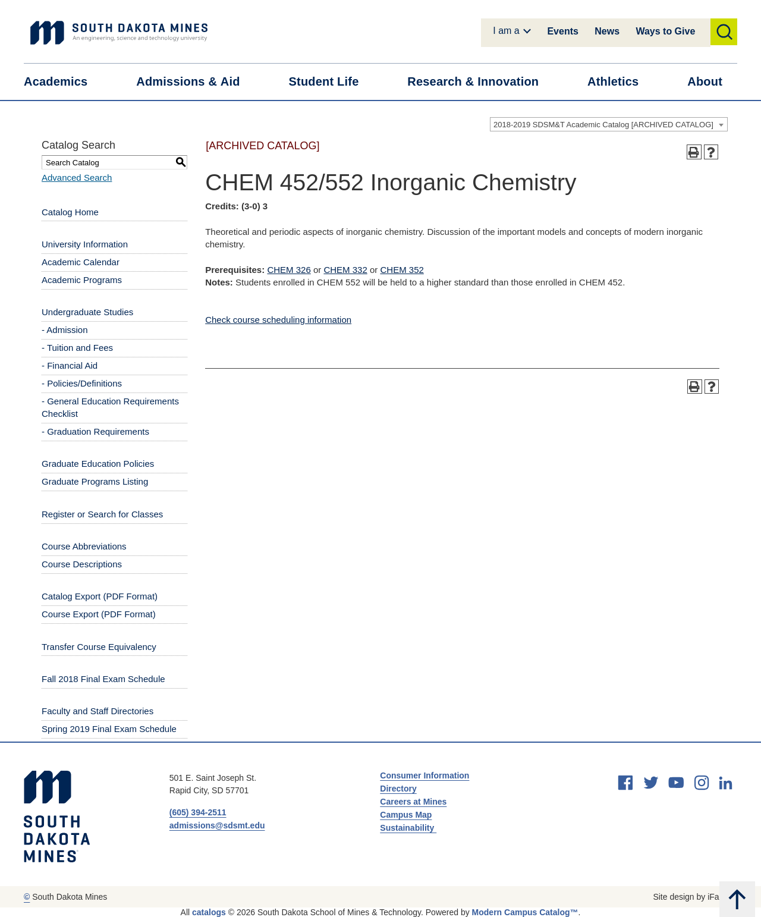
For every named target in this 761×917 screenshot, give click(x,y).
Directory (398, 788)
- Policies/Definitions (82, 383)
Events (562, 31)
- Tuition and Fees (77, 348)
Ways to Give (665, 31)
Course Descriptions (82, 564)
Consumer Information (424, 775)
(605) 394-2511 (198, 812)
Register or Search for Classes (102, 514)
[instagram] (701, 782)
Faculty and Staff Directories (97, 711)
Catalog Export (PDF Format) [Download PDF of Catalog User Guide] (100, 596)
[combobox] (609, 124)
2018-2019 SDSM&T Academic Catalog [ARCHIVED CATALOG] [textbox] (603, 124)
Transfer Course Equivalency (99, 647)
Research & (480, 82)
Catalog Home (70, 212)
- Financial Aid (70, 365)
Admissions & (195, 82)
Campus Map (406, 814)
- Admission (65, 330)
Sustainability (408, 828)
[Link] (119, 33)
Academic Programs (82, 280)
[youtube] (676, 782)
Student (331, 82)
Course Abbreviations (84, 546)
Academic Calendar (81, 262)
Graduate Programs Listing (95, 481)
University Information (85, 244)
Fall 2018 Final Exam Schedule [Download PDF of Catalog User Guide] (103, 679)
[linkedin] (725, 783)
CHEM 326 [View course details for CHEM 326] (288, 270)
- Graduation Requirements (95, 431)
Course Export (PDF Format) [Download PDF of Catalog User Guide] (99, 614)
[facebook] (625, 782)
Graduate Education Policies (98, 463)
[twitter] (651, 782)
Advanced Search (77, 177)
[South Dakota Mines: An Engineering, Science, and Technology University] (57, 816)
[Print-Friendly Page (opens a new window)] (694, 152)
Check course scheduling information (278, 320)
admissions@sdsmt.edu (217, 825)
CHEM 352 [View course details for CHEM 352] (401, 270)
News (607, 31)
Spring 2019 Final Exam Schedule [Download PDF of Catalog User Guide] (109, 729)
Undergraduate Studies (87, 312)
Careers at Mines (413, 801)
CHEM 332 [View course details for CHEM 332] (345, 270)
